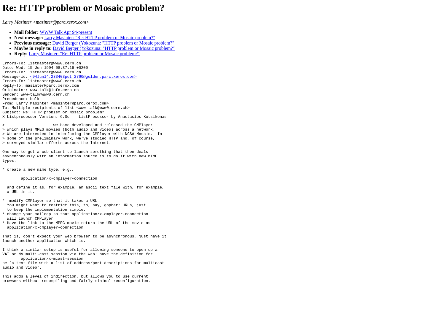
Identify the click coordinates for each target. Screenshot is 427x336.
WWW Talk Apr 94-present (66, 32)
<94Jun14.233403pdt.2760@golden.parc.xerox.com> (83, 80)
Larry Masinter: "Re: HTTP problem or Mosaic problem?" (99, 37)
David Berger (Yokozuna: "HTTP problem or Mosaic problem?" (113, 42)
